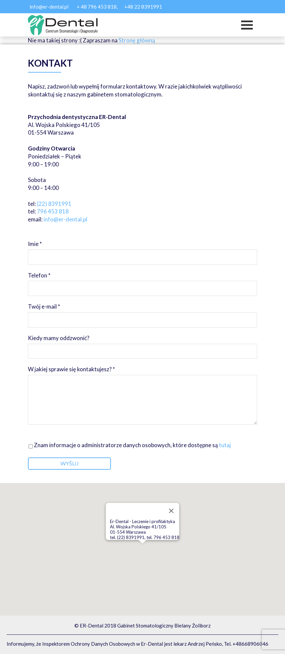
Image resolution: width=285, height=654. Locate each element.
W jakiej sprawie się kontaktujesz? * (142, 396)
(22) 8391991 (54, 203)
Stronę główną (137, 40)
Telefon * (142, 281)
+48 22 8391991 (143, 7)
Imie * (142, 249)
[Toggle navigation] (247, 25)
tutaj (224, 445)
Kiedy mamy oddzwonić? (142, 343)
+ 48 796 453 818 (97, 7)
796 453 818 (53, 211)
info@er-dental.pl (49, 7)
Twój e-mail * (142, 312)
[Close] (171, 511)
